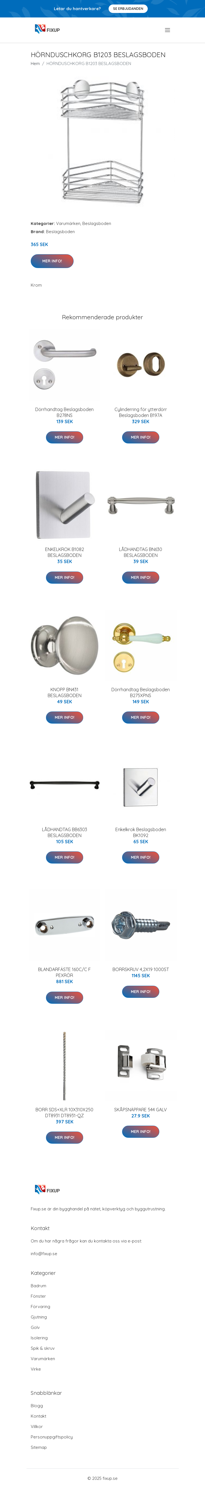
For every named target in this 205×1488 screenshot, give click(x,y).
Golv (35, 1327)
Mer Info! (52, 261)
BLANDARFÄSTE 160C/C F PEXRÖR (64, 972)
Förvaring (40, 1306)
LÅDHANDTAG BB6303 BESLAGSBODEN (64, 832)
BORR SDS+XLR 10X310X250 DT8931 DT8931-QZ (64, 1112)
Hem (35, 63)
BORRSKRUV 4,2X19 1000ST (141, 969)
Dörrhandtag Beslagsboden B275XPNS (140, 692)
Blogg (37, 1405)
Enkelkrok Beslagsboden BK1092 (140, 832)
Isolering (39, 1337)
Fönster (38, 1296)
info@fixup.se (44, 1253)
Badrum (38, 1285)
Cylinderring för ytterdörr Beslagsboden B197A (140, 412)
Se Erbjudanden (128, 8)
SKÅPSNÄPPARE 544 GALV (140, 1109)
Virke (36, 1369)
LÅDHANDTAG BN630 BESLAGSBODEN (140, 552)
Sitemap (39, 1447)
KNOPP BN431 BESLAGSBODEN (64, 692)
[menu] (168, 30)
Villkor (37, 1426)
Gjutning (39, 1317)
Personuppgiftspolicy (52, 1437)
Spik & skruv (43, 1348)
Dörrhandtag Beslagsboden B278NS (64, 412)
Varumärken (68, 223)
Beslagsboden (96, 223)
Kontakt (38, 1416)
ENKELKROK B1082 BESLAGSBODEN (64, 552)
